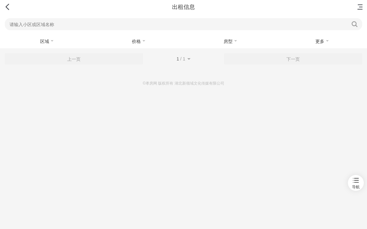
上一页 (74, 59)
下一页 (293, 59)
